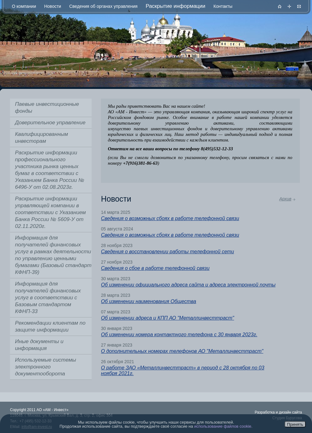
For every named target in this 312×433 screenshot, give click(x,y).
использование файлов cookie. (223, 426)
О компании (24, 6)
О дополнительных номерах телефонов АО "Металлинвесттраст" (182, 351)
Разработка (265, 412)
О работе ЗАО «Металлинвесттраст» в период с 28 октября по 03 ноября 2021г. (182, 370)
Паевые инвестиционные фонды (47, 107)
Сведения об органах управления (103, 6)
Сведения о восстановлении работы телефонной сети (167, 251)
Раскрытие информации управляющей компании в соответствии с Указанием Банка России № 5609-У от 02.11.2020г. (50, 212)
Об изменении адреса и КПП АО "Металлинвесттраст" (167, 318)
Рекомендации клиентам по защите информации (50, 326)
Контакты (223, 6)
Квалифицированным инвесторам (41, 137)
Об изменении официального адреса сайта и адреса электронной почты (188, 284)
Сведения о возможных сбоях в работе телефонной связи (170, 218)
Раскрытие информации (175, 6)
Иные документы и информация (39, 344)
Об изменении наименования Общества (148, 301)
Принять (295, 424)
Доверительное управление (50, 123)
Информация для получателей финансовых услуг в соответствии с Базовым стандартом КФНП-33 (48, 297)
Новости (52, 6)
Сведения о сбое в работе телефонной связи (155, 268)
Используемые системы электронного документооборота (45, 367)
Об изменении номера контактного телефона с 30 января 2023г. (179, 334)
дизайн (285, 412)
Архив (285, 198)
